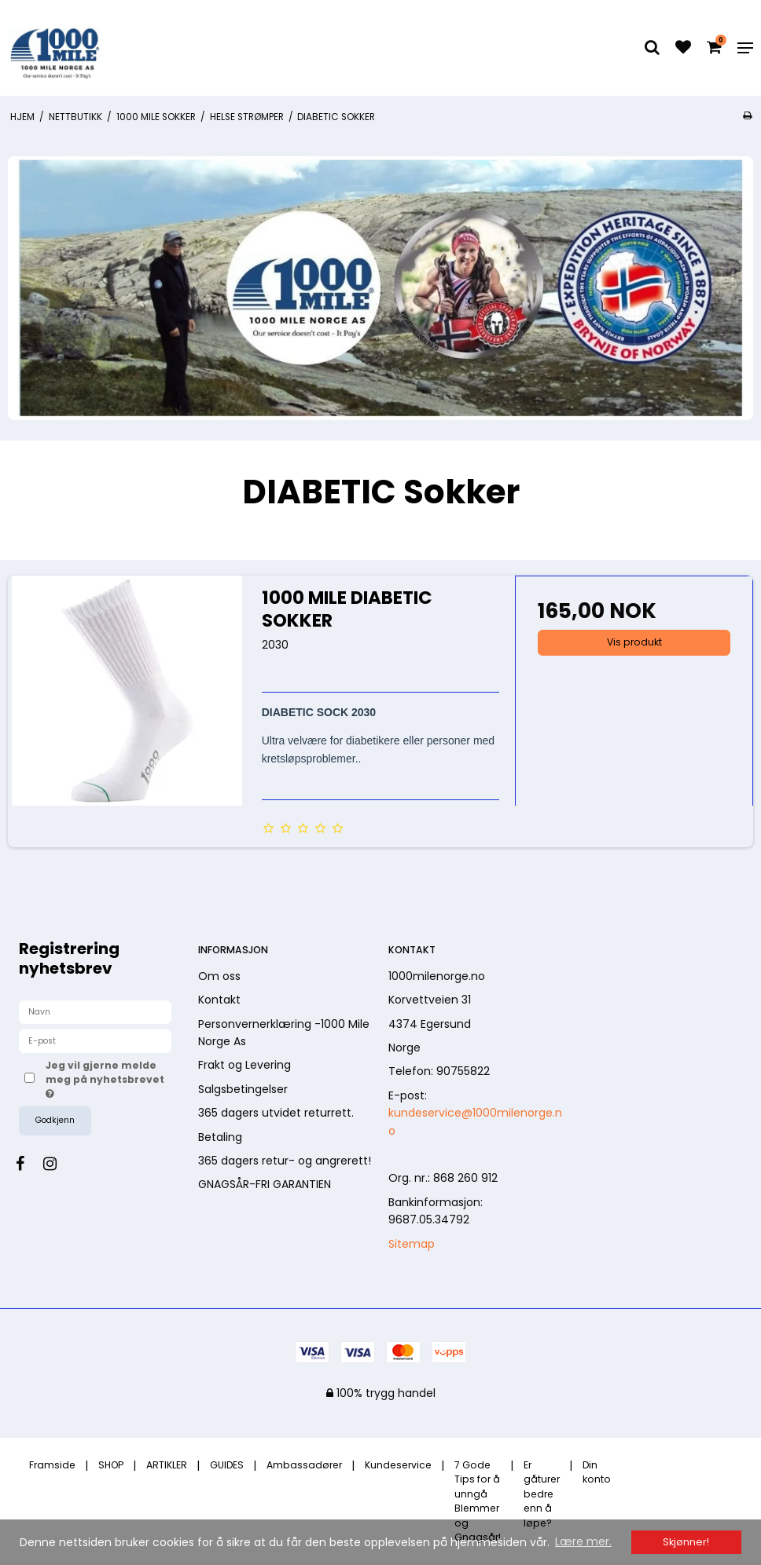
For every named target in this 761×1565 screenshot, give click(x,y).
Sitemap (411, 1244)
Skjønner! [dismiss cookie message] (686, 1542)
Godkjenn (55, 1120)
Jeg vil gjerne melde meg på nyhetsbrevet (103, 1079)
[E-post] (95, 1040)
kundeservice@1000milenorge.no (475, 1121)
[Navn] (95, 1011)
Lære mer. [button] (583, 1541)
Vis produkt (634, 642)
